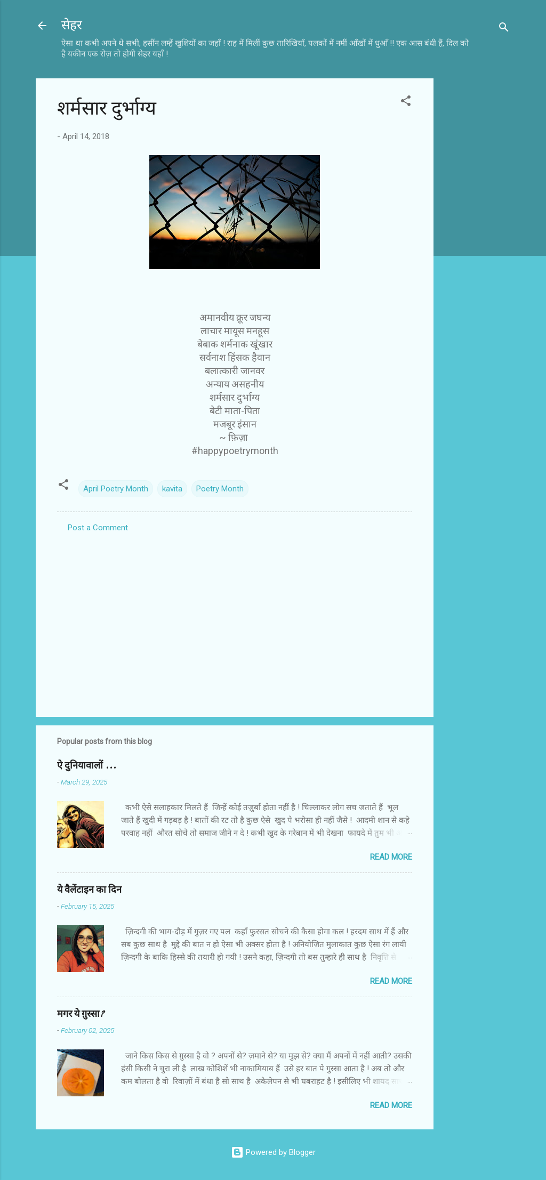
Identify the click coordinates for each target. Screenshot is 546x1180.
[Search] (503, 29)
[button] (405, 102)
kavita (172, 489)
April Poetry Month (115, 489)
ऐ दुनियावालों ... (86, 765)
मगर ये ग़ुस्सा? (80, 1014)
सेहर (71, 25)
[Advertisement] (476, 238)
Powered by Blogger (273, 1152)
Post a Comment (98, 527)
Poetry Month (220, 489)
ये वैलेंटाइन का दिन (89, 889)
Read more (391, 857)
